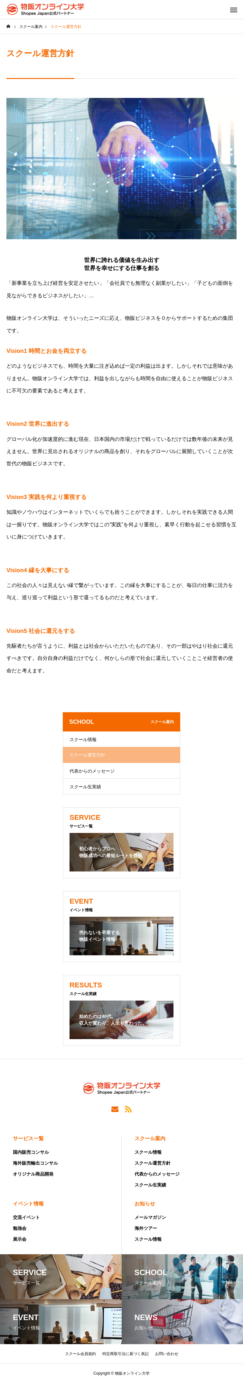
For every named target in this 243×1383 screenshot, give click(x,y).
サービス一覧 (28, 1138)
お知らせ (145, 1203)
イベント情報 (28, 1203)
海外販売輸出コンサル (35, 1163)
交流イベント (26, 1217)
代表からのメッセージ (92, 771)
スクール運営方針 (153, 1163)
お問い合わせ (166, 1354)
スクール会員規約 (80, 1354)
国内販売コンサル (31, 1152)
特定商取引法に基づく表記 (125, 1354)
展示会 (19, 1239)
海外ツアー (146, 1228)
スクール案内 (150, 1138)
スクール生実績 (85, 786)
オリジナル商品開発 (33, 1174)
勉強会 (19, 1228)
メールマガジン (150, 1217)
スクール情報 (83, 739)
